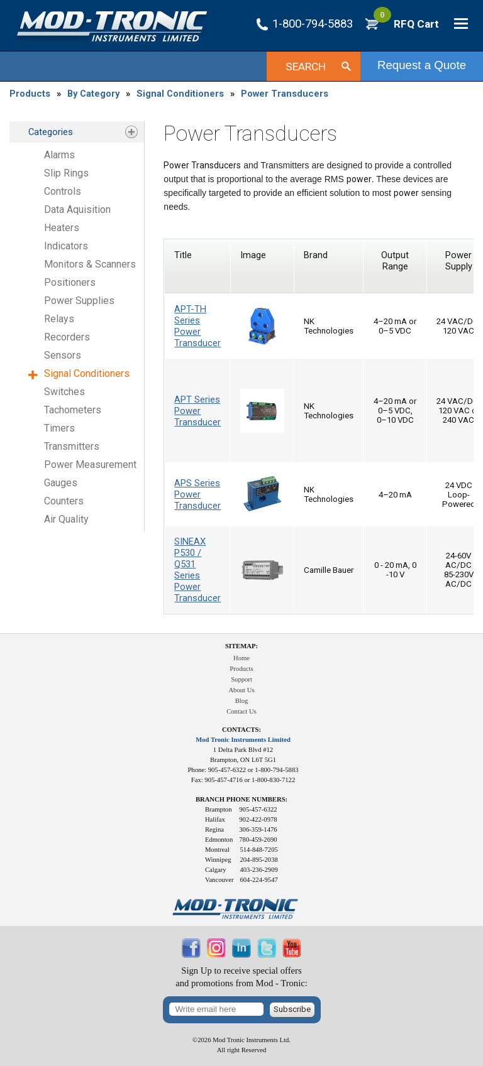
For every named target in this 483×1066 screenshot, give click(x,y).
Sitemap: (241, 646)
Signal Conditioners (180, 93)
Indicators (66, 246)
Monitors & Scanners (90, 264)
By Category (93, 93)
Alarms (59, 155)
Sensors (62, 355)
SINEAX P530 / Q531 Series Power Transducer (197, 570)
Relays (59, 319)
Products (29, 93)
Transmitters (71, 446)
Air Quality (66, 519)
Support (241, 679)
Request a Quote (421, 65)
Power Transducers (284, 93)
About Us (241, 690)
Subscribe (292, 1009)
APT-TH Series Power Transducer (197, 326)
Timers (59, 428)
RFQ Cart (406, 24)
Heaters (61, 228)
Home (241, 658)
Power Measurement (90, 464)
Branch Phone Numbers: (241, 799)
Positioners (70, 282)
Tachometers (72, 410)
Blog (241, 700)
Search (306, 66)
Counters (64, 501)
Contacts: (241, 729)
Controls (62, 191)
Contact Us (241, 711)
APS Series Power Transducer (197, 494)
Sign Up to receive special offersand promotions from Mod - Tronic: (241, 977)
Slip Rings (66, 173)
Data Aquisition (77, 209)
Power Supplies (79, 301)
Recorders (67, 337)
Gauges (60, 483)
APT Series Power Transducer (197, 411)
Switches (64, 392)
